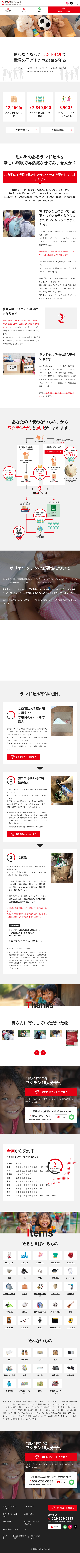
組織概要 (5, 1537)
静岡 (23, 1181)
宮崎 (47, 1196)
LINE (39, 11)
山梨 (17, 1174)
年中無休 (8, 11)
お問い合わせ (29, 1514)
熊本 (35, 1196)
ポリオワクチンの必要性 (10, 1515)
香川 (17, 1192)
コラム (26, 1529)
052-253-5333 (42, 1116)
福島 (35, 1167)
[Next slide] (43, 1052)
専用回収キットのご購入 (64, 11)
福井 (23, 1178)
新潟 (29, 1174)
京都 (29, 1185)
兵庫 (23, 1185)
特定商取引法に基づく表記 (19, 1537)
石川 (17, 1178)
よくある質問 (29, 1506)
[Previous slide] (36, 1052)
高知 (35, 1192)
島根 (17, 1188)
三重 (35, 1181)
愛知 (17, 1181)
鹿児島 (53, 1196)
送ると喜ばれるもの (10, 1529)
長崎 (29, 1196)
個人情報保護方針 (35, 1537)
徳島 (23, 1192)
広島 (35, 1188)
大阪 (17, 1185)
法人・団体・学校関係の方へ (31, 1523)
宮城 (47, 1167)
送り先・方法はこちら (33, 1102)
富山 (29, 1178)
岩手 (23, 1167)
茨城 (35, 1171)
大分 (41, 1196)
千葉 (29, 1171)
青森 (17, 1167)
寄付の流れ (7, 1522)
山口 (23, 1188)
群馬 (47, 1171)
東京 (17, 1171)
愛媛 (29, 1192)
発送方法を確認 (58, 130)
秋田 (41, 1167)
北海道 (18, 1163)
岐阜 (29, 1181)
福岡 (17, 1196)
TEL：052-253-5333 (16, 936)
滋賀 (35, 1185)
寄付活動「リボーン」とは (9, 1507)
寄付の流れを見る (22, 130)
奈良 (41, 1185)
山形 (29, 1167)
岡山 (41, 1188)
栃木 (41, 1171)
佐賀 (23, 1196)
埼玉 (23, 1171)
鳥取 (29, 1188)
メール (24, 11)
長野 (23, 1174)
